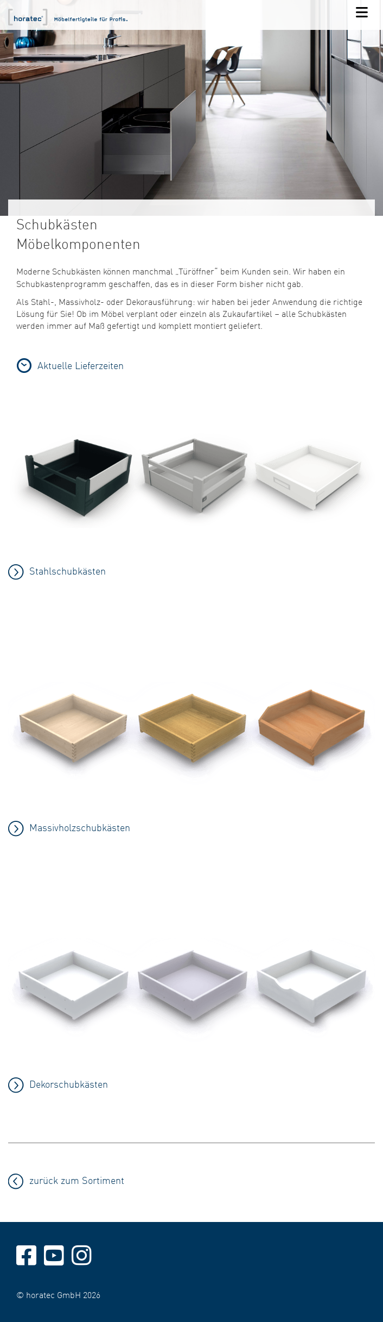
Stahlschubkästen (67, 570)
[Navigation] (362, 13)
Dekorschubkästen (68, 1083)
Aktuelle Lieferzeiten (80, 365)
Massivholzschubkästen (79, 827)
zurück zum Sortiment (76, 1180)
